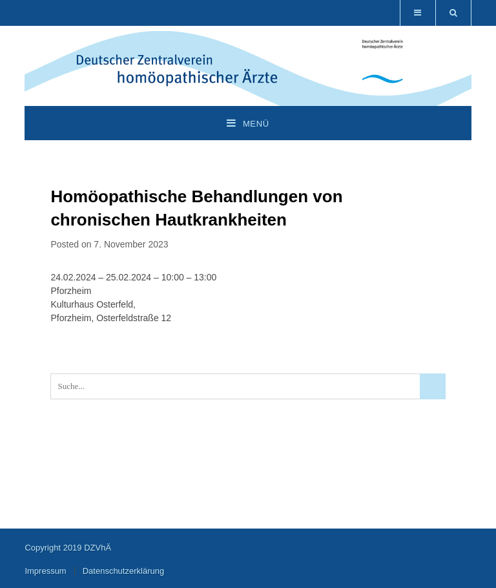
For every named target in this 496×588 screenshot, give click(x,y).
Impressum (45, 571)
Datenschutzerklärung (123, 571)
